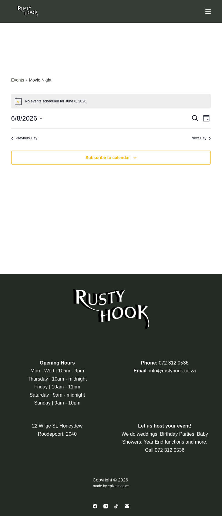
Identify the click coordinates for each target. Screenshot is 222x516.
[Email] (127, 506)
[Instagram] (105, 506)
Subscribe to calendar (108, 157)
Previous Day (24, 138)
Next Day (201, 138)
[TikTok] (116, 506)
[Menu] (208, 11)
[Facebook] (95, 506)
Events (17, 80)
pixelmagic (118, 486)
